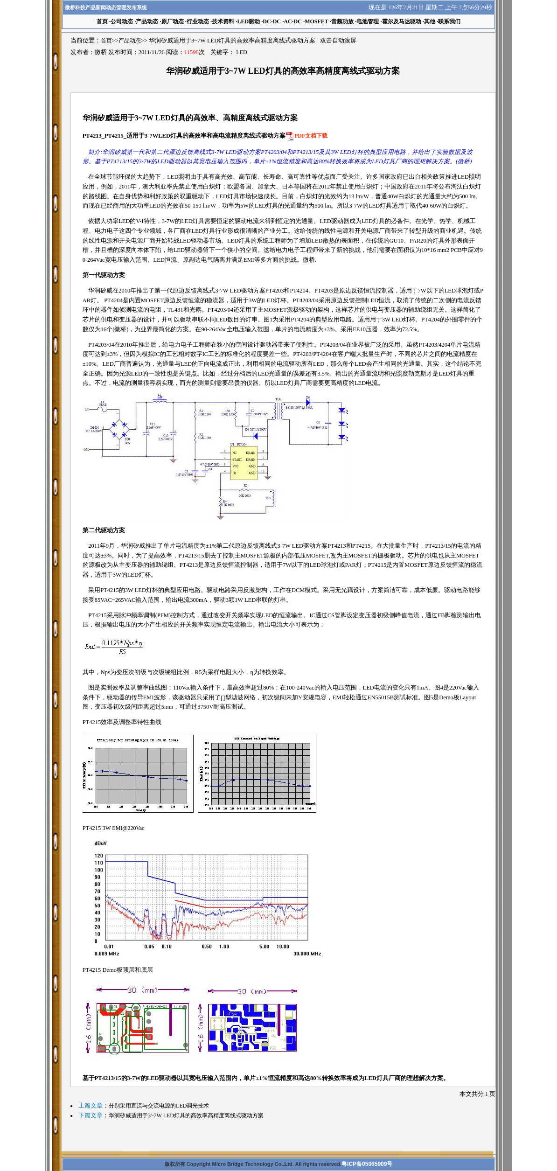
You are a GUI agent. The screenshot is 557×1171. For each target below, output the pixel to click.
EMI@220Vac (128, 828)
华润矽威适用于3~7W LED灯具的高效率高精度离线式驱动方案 (186, 1115)
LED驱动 (248, 21)
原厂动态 (172, 21)
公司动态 (122, 21)
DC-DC (272, 21)
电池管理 (367, 21)
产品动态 (147, 21)
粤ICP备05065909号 (366, 1164)
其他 (429, 21)
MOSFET (316, 21)
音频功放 (342, 21)
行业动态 (198, 21)
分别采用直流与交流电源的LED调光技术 (159, 1105)
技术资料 (223, 21)
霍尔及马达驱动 (401, 21)
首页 (106, 40)
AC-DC (293, 21)
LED (241, 52)
